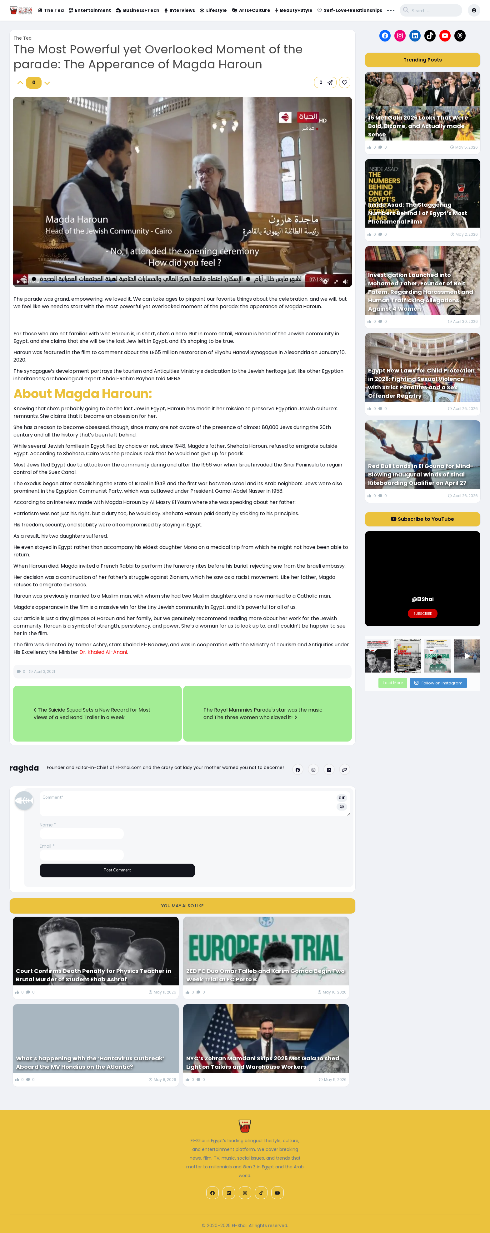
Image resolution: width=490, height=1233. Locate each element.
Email (47, 846)
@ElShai (423, 599)
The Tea (51, 10)
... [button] (391, 9)
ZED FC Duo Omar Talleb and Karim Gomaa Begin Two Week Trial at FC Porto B (265, 975)
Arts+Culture (251, 10)
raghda (24, 768)
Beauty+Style (293, 10)
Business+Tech (137, 10)
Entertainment (90, 10)
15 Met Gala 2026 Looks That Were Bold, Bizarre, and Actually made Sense (418, 126)
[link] (344, 82)
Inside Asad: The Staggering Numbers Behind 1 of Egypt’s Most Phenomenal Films (417, 213)
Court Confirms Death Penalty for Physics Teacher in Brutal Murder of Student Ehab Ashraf (93, 975)
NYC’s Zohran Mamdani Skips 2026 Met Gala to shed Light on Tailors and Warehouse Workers (262, 1062)
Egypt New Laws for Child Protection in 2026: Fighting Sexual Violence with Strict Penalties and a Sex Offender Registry (421, 383)
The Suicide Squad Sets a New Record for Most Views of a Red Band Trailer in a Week (92, 713)
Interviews (179, 10)
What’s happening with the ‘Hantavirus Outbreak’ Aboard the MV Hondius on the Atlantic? (90, 1062)
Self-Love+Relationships (350, 10)
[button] (325, 82)
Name (48, 825)
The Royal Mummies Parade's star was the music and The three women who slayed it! (262, 713)
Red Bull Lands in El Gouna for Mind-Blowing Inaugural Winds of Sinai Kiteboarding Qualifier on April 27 (420, 474)
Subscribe (422, 613)
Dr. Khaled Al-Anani (103, 652)
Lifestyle (213, 10)
